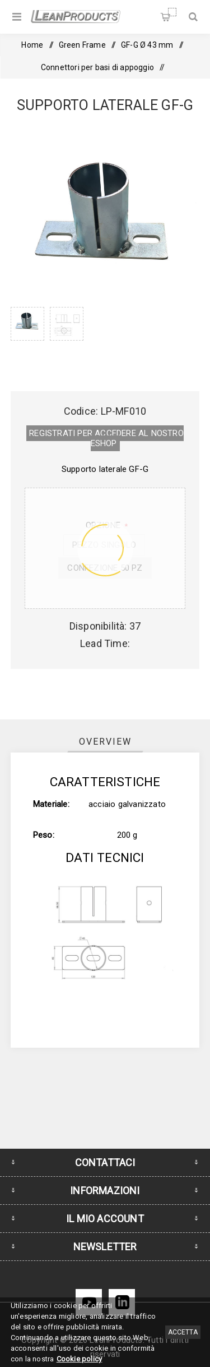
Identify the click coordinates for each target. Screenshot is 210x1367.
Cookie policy (79, 1359)
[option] (27, 338)
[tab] (105, 742)
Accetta (183, 1332)
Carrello (172, 12)
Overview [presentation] (105, 741)
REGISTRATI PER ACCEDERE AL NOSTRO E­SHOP (106, 438)
